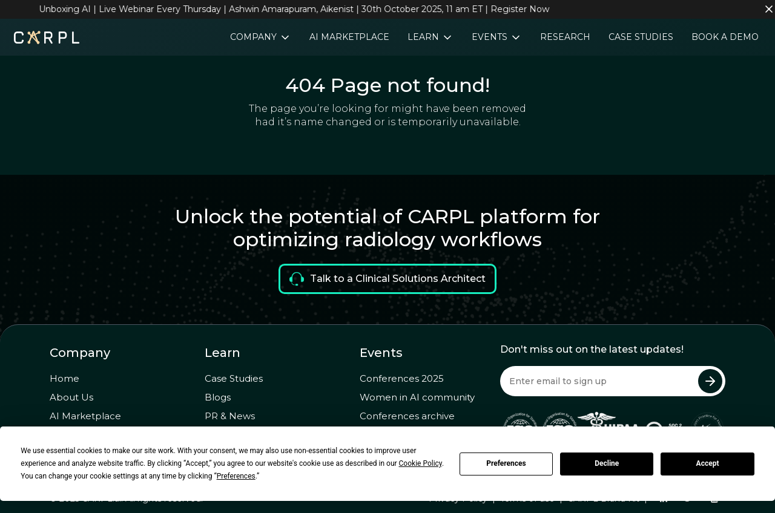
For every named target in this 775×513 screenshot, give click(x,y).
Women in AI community (417, 397)
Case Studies (640, 36)
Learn (424, 36)
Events (491, 36)
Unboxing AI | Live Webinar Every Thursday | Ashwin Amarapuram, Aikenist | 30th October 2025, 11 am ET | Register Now (297, 9)
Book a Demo (725, 36)
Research (565, 36)
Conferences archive (407, 416)
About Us (71, 397)
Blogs (218, 397)
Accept (707, 463)
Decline (607, 463)
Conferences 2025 (402, 378)
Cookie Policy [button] (420, 463)
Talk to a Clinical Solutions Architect (387, 279)
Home (64, 378)
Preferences (506, 463)
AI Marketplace (349, 36)
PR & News (230, 416)
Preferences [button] (236, 476)
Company (254, 36)
